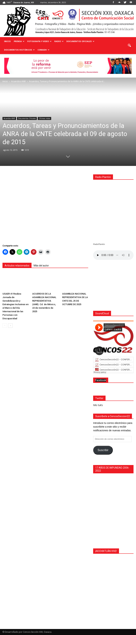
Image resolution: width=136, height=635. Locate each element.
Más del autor (41, 265)
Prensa (19, 41)
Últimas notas (44, 118)
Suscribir (103, 450)
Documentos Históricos (19, 49)
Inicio (7, 41)
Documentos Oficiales (80, 41)
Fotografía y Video (39, 41)
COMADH (43, 49)
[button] (129, 45)
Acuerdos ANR (9, 118)
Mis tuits (98, 405)
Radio (59, 41)
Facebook (100, 380)
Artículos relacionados (17, 265)
